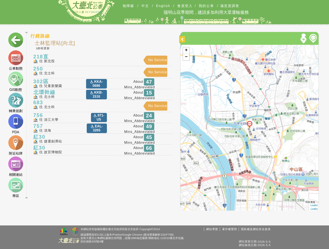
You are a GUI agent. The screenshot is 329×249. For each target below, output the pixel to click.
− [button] (186, 57)
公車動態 (15, 60)
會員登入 (185, 6)
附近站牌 (15, 145)
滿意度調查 (229, 6)
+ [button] (186, 50)
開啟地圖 (185, 46)
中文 (145, 6)
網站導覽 (212, 229)
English (163, 6)
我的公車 (206, 6)
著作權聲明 (229, 229)
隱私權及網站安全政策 (256, 229)
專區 (15, 188)
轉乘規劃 (15, 103)
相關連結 (15, 166)
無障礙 (128, 6)
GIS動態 (15, 81)
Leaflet (314, 205)
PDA (15, 124)
